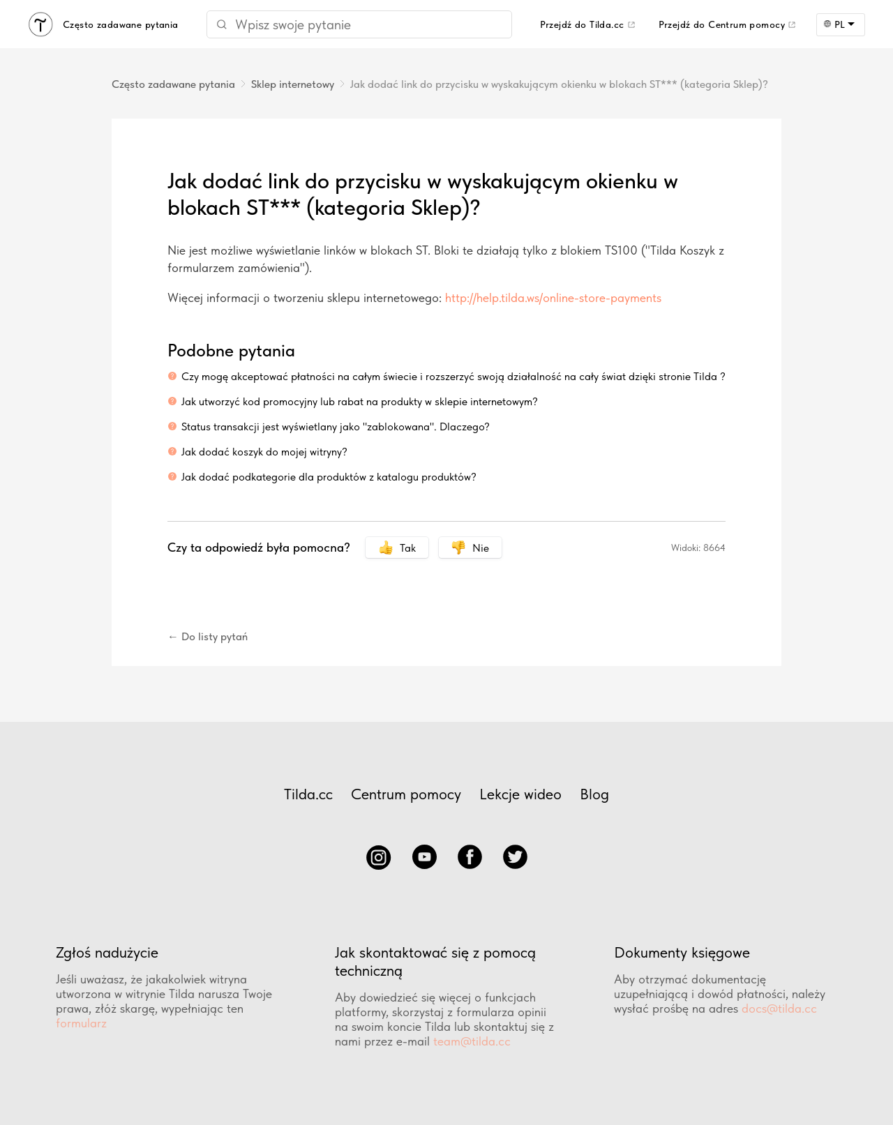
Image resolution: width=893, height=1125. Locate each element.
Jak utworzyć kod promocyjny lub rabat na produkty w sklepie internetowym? (359, 401)
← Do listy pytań (207, 636)
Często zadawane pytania (173, 84)
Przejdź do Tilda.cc (582, 24)
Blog (594, 794)
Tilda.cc (308, 794)
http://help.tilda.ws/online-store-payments (553, 297)
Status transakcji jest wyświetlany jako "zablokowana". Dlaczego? (335, 426)
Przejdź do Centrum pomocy (722, 24)
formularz (81, 1022)
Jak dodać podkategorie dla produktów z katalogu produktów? (328, 476)
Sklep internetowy (292, 84)
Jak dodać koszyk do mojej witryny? (264, 451)
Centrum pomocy (406, 794)
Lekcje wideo (520, 794)
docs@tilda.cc (779, 1008)
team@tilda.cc (472, 1041)
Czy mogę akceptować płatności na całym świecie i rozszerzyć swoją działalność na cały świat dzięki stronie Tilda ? (453, 376)
